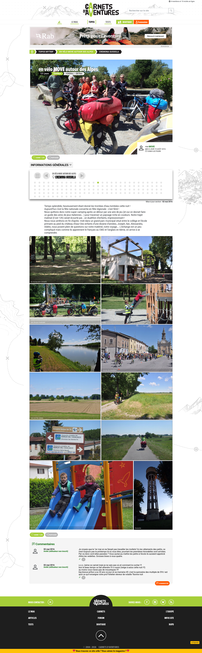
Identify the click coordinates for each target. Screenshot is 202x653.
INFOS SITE (169, 618)
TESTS (108, 22)
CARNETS (101, 611)
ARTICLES (32, 618)
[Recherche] (148, 10)
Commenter (162, 583)
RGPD (171, 624)
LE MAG (74, 22)
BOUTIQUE (127, 22)
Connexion (143, 22)
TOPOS (92, 22)
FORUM (101, 618)
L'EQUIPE (170, 611)
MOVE (152, 146)
